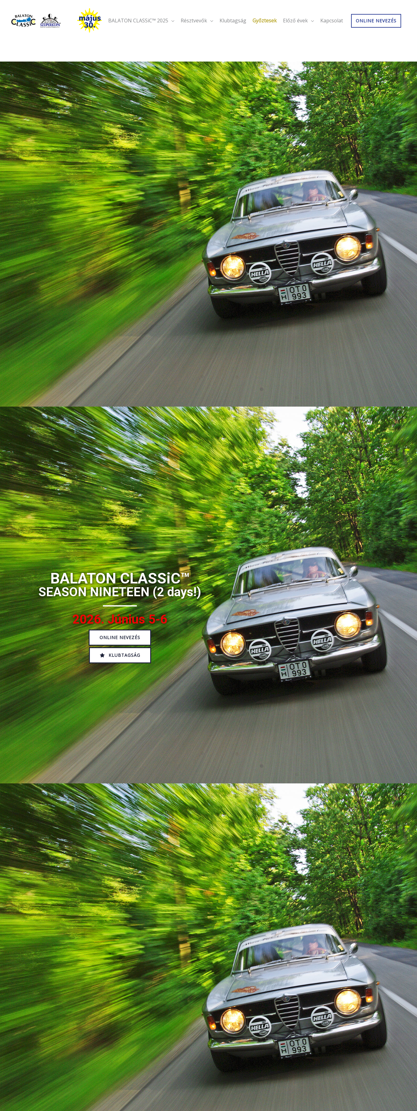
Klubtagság (233, 41)
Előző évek (295, 41)
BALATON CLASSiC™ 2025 (138, 41)
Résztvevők (194, 41)
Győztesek (265, 41)
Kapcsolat (331, 41)
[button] (120, 637)
